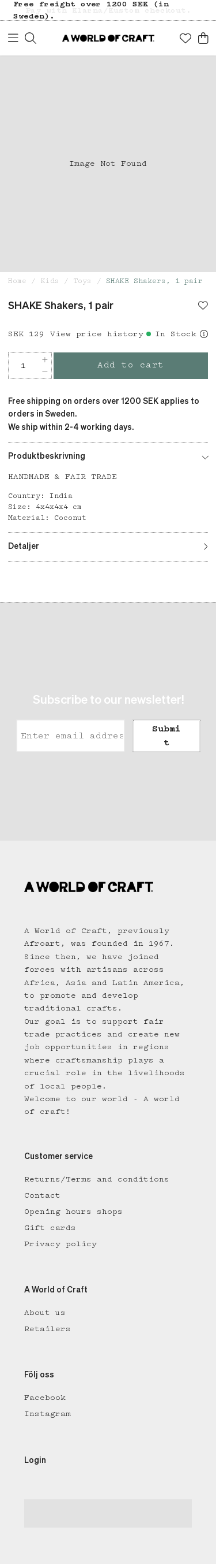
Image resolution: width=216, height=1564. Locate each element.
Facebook (45, 1398)
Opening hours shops (73, 1212)
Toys (82, 281)
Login (35, 1461)
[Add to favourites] (203, 306)
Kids (50, 281)
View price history (96, 334)
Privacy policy (60, 1244)
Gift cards (50, 1228)
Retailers (47, 1329)
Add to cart (130, 365)
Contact (42, 1195)
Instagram (47, 1414)
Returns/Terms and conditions (96, 1179)
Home (17, 281)
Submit (166, 736)
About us (45, 1313)
